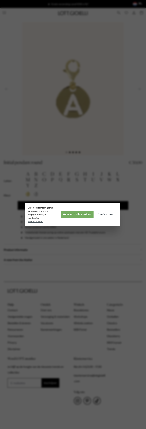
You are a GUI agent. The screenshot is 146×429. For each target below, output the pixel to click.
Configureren (106, 214)
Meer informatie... (36, 221)
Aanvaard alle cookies (78, 214)
